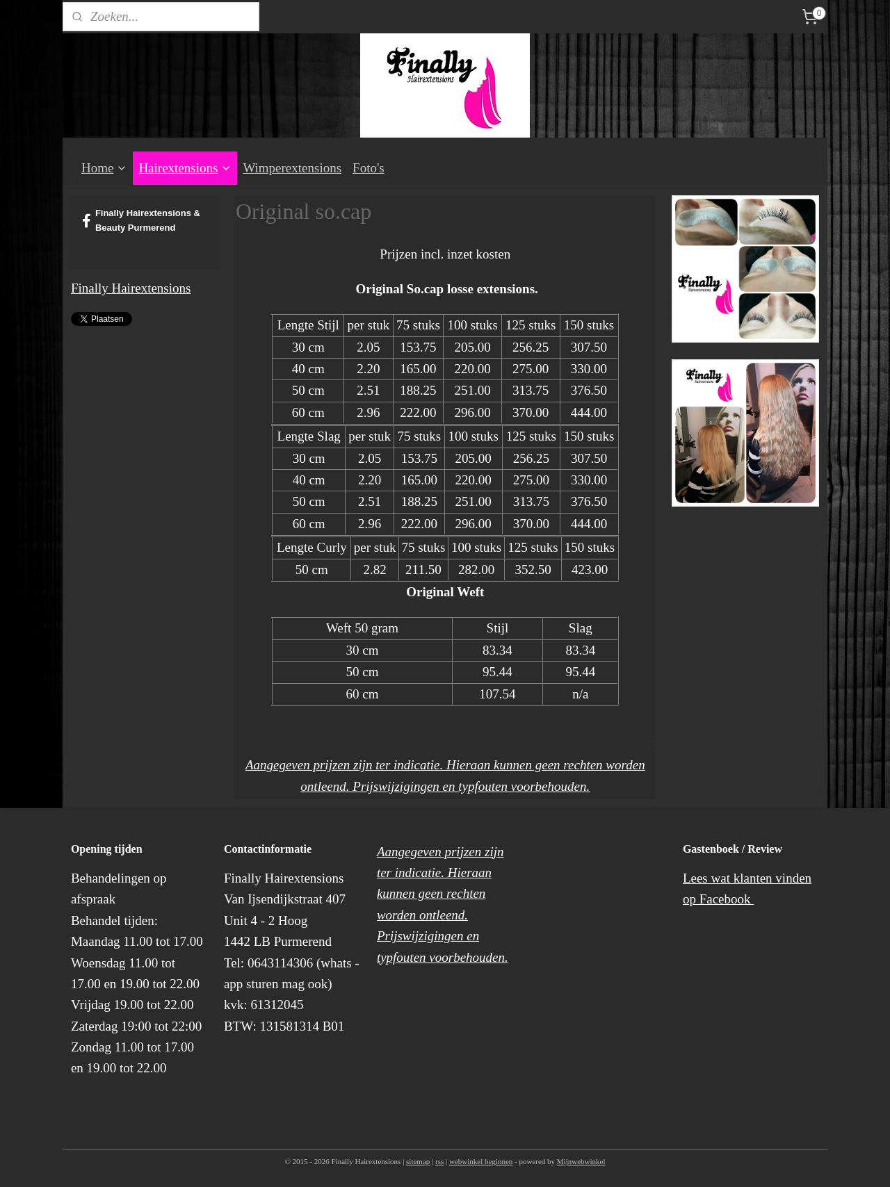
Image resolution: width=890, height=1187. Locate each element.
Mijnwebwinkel (581, 1161)
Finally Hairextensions (131, 288)
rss (439, 1161)
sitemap (418, 1161)
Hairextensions (185, 168)
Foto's (369, 168)
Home (104, 168)
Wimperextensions (292, 168)
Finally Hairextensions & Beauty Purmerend (141, 220)
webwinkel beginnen (480, 1161)
